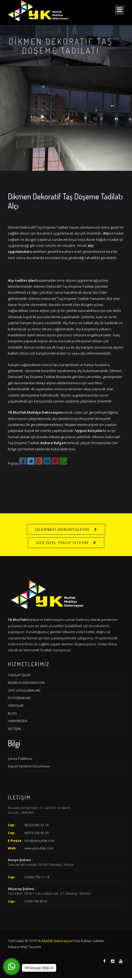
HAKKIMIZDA (17, 720)
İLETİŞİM (14, 728)
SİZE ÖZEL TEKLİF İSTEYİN (62, 542)
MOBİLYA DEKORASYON (26, 682)
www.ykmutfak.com (38, 848)
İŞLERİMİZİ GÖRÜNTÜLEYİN (62, 529)
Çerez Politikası (20, 758)
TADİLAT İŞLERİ (19, 675)
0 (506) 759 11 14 (36, 877)
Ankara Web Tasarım (24, 946)
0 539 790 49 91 (36, 901)
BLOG (12, 713)
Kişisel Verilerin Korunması (29, 766)
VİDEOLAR (16, 705)
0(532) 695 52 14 (36, 825)
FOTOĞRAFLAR (19, 698)
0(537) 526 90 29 (36, 832)
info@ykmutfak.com (39, 840)
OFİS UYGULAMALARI (24, 690)
